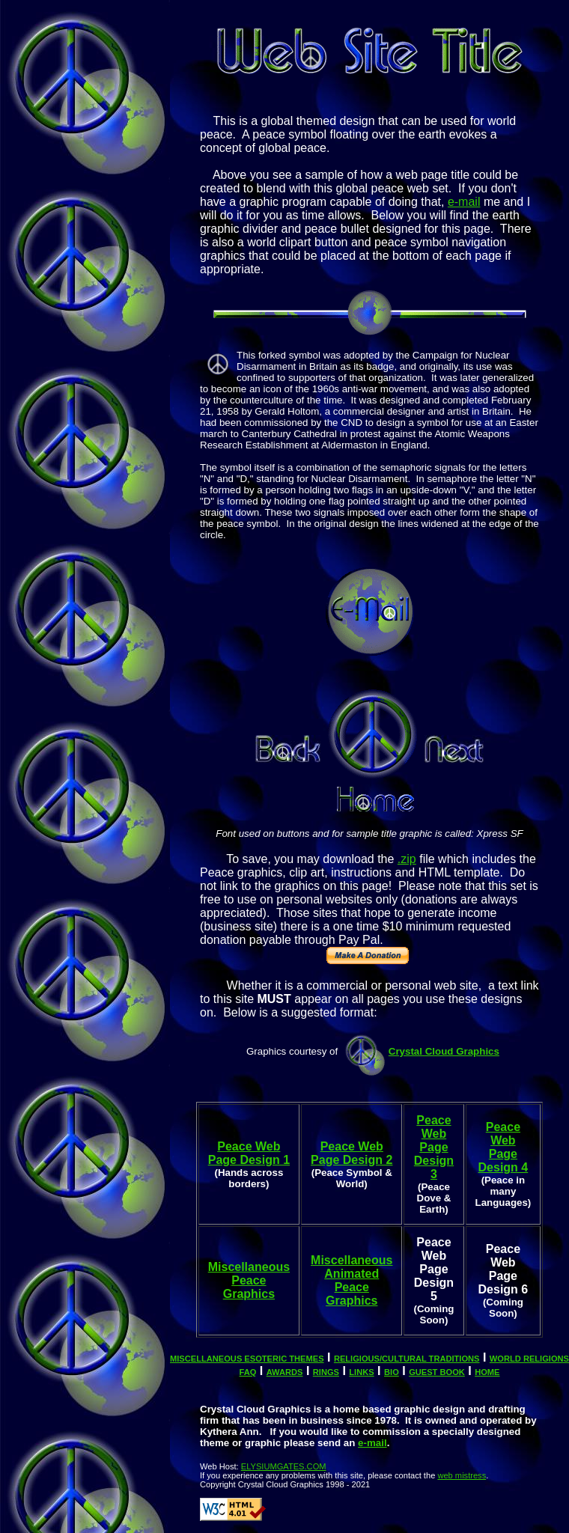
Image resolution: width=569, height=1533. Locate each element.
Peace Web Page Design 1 (249, 1153)
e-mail (464, 201)
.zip (407, 859)
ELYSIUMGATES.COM (283, 1466)
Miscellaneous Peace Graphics (249, 1280)
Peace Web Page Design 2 (351, 1153)
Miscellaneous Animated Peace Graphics (351, 1280)
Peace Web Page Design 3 (434, 1147)
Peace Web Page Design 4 (503, 1147)
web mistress (461, 1475)
